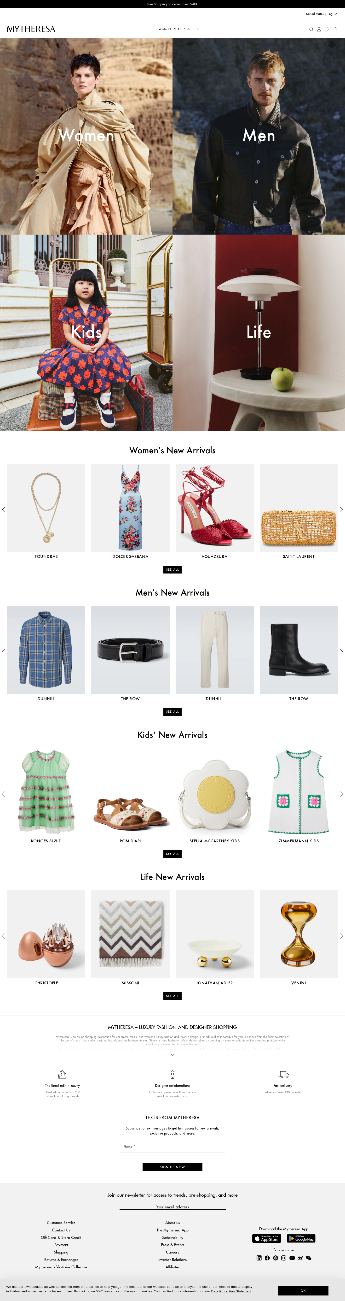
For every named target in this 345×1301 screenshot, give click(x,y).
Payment (61, 1244)
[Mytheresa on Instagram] (284, 1258)
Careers (172, 1252)
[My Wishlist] (327, 29)
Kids (86, 333)
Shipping (61, 1252)
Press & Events (172, 1244)
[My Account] (319, 28)
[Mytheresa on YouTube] (292, 1258)
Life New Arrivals (172, 877)
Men (259, 136)
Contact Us (61, 1230)
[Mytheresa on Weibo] (300, 1258)
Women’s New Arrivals (172, 450)
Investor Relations (172, 1259)
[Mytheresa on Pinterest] (275, 1258)
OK (303, 1291)
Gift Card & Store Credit (61, 1237)
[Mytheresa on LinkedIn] (259, 1258)
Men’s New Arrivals (172, 593)
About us (172, 1222)
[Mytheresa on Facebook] (267, 1258)
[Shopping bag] (335, 28)
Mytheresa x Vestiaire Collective (61, 1267)
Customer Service (61, 1222)
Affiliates (172, 1267)
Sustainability (172, 1237)
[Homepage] (31, 29)
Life (259, 333)
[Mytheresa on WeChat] (308, 1258)
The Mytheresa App (173, 1230)
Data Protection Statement (231, 1291)
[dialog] (172, 1290)
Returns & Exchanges (61, 1259)
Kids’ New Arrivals (173, 735)
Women (86, 136)
